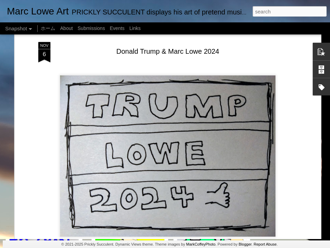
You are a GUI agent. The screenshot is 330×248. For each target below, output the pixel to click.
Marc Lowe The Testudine (43, 216)
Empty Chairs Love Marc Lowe (129, 216)
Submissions (91, 28)
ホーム (48, 28)
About (66, 28)
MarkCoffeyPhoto (200, 244)
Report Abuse (265, 244)
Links (135, 28)
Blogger (245, 244)
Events (117, 28)
